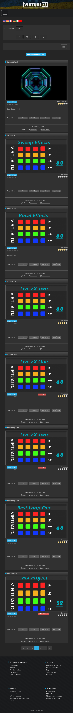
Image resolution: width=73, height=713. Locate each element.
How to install (45, 130)
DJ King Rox (63, 101)
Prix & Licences (15, 672)
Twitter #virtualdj (53, 698)
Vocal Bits (11, 208)
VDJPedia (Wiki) (51, 672)
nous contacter (15, 694)
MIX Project (12, 574)
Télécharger (14, 665)
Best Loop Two (13, 427)
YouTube (50, 694)
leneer (65, 175)
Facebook (50, 691)
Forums (49, 674)
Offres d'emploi (15, 696)
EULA (12, 701)
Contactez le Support (53, 665)
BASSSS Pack (12, 62)
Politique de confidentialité (19, 698)
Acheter (12, 668)
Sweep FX (11, 135)
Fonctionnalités (15, 670)
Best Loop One (13, 500)
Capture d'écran (15, 674)
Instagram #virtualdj (54, 696)
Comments (33, 130)
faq (47, 670)
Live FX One (12, 354)
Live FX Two (12, 281)
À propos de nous (16, 691)
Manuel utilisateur (52, 668)
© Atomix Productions (36, 710)
